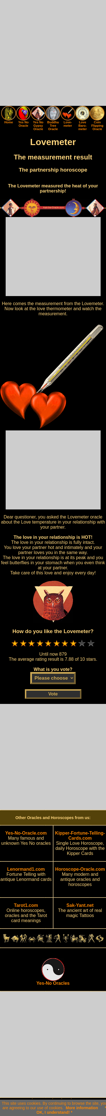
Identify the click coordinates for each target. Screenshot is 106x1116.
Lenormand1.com (26, 869)
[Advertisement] (53, 53)
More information (82, 1108)
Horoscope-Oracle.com (80, 869)
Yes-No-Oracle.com (26, 833)
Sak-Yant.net (80, 905)
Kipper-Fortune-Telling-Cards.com (80, 836)
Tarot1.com (26, 905)
